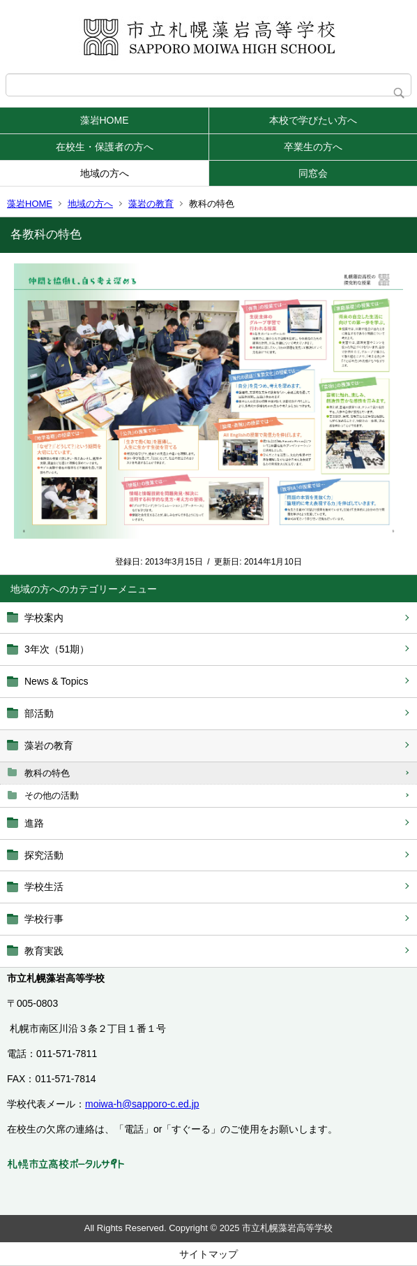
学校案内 (43, 617)
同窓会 (313, 173)
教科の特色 (47, 773)
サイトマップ (208, 1254)
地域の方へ (104, 173)
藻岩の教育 (151, 203)
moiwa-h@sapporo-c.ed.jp (142, 1103)
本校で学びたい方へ (313, 120)
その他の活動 (51, 795)
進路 (34, 823)
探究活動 (43, 855)
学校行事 (43, 918)
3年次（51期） (56, 649)
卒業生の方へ (313, 146)
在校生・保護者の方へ (104, 146)
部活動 (39, 713)
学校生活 (43, 886)
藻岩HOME (104, 120)
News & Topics (56, 681)
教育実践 (43, 950)
